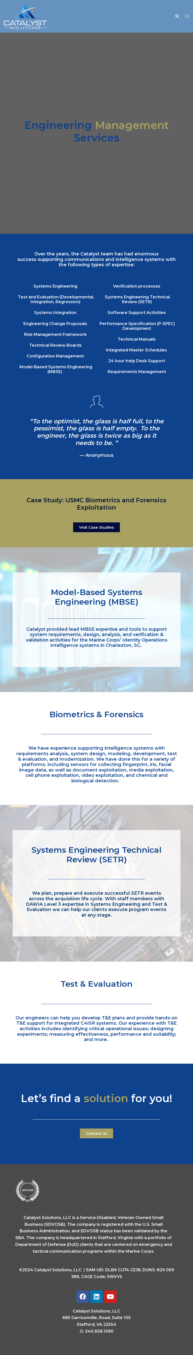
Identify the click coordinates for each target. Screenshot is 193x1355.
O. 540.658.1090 (97, 1331)
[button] (177, 16)
